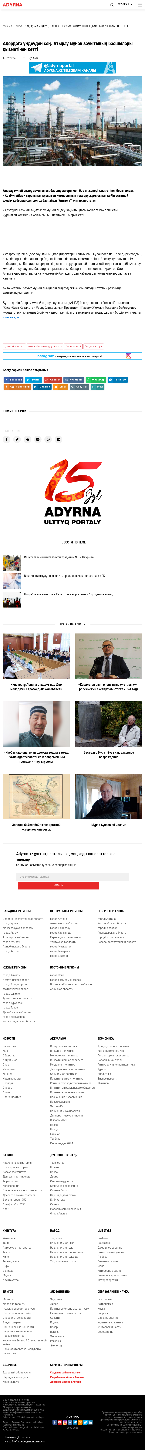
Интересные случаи (110, 1272)
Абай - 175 (9, 1210)
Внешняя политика (62, 1052)
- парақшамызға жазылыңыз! (69, 356)
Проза (54, 1173)
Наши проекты (12, 1080)
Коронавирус (11, 1383)
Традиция (56, 1240)
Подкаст (55, 1324)
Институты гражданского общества (72, 1089)
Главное (55, 1135)
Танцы (7, 1244)
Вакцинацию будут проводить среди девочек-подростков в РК (67, 580)
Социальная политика (63, 1075)
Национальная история (17, 1164)
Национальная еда (61, 1249)
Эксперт (8, 1085)
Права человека (60, 1103)
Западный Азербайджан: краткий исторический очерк (36, 838)
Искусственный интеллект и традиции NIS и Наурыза (62, 559)
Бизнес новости (107, 1080)
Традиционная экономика (114, 1047)
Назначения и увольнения (66, 1098)
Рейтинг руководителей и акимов (70, 1085)
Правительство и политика (66, 1080)
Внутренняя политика (63, 1047)
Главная (7, 26)
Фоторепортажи (108, 1281)
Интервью (9, 1070)
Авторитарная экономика (113, 1057)
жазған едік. (12, 317)
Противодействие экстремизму (69, 1310)
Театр (6, 1254)
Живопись (9, 1240)
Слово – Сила (58, 1192)
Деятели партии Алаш (16, 1178)
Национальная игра (62, 1244)
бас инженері (73, 346)
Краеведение (11, 1187)
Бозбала (103, 1240)
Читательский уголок (111, 1254)
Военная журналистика (112, 1277)
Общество (9, 1057)
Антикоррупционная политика (116, 1066)
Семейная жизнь (108, 1263)
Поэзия (54, 1169)
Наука (101, 1310)
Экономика (106, 1040)
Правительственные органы (67, 1094)
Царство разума (108, 1319)
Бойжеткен (104, 1244)
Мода (101, 1267)
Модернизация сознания (65, 1210)
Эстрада (8, 1272)
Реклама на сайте (10, 1439)
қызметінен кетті (14, 346)
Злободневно (60, 1293)
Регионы (55, 1342)
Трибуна (55, 1140)
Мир (5, 1052)
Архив (6, 1094)
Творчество (57, 1164)
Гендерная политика (63, 1066)
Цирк (6, 1267)
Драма (54, 1178)
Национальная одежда (64, 1258)
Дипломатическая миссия (66, 1117)
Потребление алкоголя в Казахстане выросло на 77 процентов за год (71, 602)
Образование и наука (113, 1293)
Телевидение (11, 1263)
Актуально (58, 1040)
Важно (8, 1156)
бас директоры (93, 346)
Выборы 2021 (58, 1121)
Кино (6, 1258)
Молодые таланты (14, 1305)
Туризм (102, 1070)
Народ (54, 1131)
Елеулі (19, 26)
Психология (105, 1301)
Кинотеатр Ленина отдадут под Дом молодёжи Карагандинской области (36, 697)
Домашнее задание (110, 1249)
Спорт (6, 1066)
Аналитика (104, 1075)
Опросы (7, 1089)
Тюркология (10, 1182)
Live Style (104, 1232)
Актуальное (10, 1061)
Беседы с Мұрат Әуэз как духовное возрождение (109, 765)
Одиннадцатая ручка (63, 1196)
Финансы (103, 1085)
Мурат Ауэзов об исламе (108, 835)
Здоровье (56, 1301)
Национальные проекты (65, 1112)
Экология (56, 1347)
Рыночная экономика (111, 1052)
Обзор (54, 1328)
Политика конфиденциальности (32, 1439)
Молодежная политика (64, 1057)
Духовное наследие (64, 1156)
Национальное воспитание (67, 1254)
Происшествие (12, 1098)
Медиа (7, 1277)
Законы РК (56, 1108)
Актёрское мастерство (17, 1249)
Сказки (54, 1206)
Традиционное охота (63, 1263)
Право (54, 1126)
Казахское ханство (14, 1173)
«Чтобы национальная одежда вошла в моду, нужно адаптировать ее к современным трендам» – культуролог (36, 767)
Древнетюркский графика (19, 1196)
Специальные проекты (17, 1319)
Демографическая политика (68, 1070)
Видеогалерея (12, 1324)
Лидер (54, 1305)
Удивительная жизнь (110, 1324)
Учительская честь (109, 1328)
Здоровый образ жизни (17, 1374)
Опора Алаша (58, 1215)
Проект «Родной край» (17, 1315)
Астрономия (105, 1305)
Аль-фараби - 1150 (14, 1206)
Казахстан (9, 1047)
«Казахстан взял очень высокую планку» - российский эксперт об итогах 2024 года (109, 697)
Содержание (105, 1333)
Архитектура (11, 1281)
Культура (9, 1232)
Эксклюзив (57, 1338)
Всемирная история (15, 1169)
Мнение (7, 1075)
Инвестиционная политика (66, 1061)
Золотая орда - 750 (14, 1201)
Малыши (8, 1301)
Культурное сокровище (64, 1187)
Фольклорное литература (19, 1310)
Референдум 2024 (61, 1145)
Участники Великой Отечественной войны (25, 1344)
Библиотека (57, 1201)
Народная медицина (15, 1378)
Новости (9, 1040)
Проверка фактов (13, 1337)
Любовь (102, 1258)
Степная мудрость (61, 1182)
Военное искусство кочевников (22, 1192)
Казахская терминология (65, 1315)
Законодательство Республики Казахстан (22, 1352)
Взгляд (54, 1333)
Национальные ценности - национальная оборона (19, 1330)
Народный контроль (110, 1061)
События (55, 1319)
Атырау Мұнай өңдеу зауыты (45, 346)
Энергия (103, 1315)
